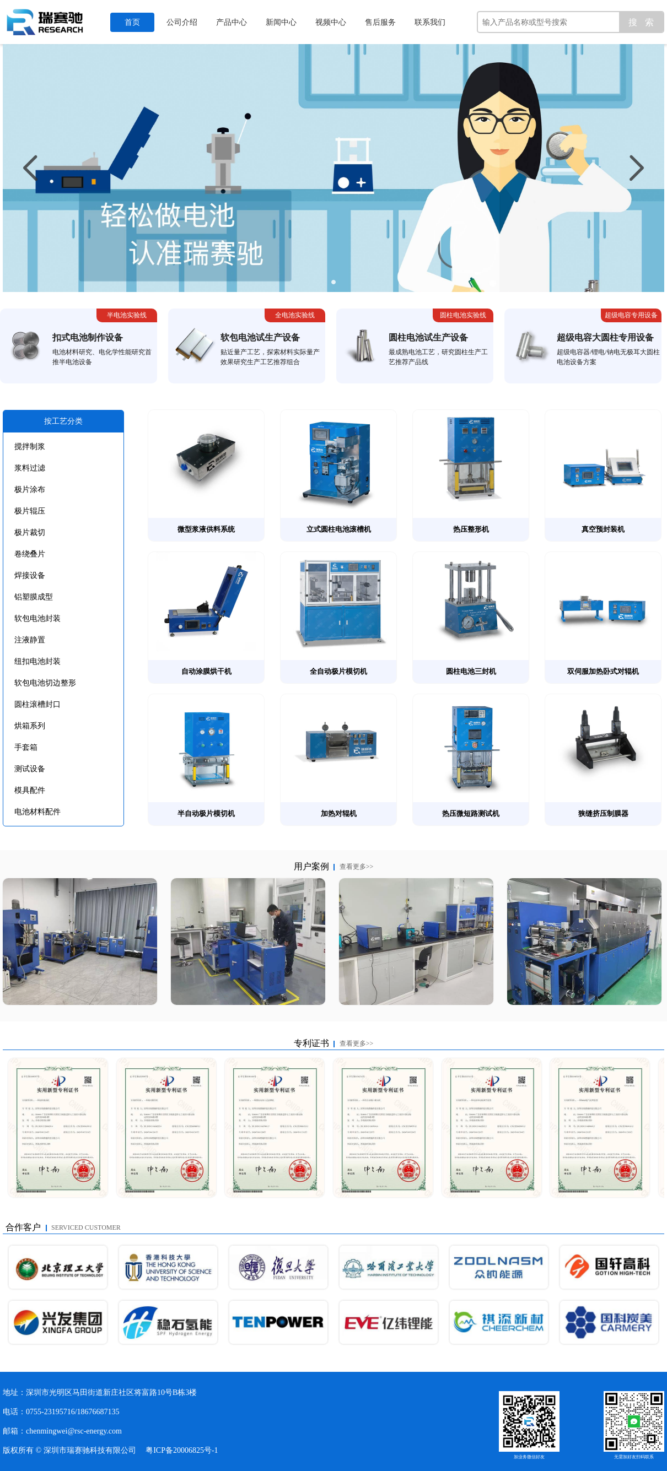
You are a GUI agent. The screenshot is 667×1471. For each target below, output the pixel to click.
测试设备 (29, 769)
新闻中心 (281, 22)
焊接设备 (29, 575)
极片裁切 (29, 532)
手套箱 (25, 747)
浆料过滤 (29, 468)
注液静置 (29, 640)
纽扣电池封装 (37, 661)
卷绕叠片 (29, 554)
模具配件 (29, 790)
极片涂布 (29, 489)
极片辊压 (29, 511)
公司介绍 (181, 22)
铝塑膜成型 (33, 597)
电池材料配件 (37, 812)
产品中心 (231, 22)
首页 (132, 22)
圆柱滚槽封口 (37, 704)
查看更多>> (357, 866)
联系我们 (430, 22)
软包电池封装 (37, 618)
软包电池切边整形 (45, 683)
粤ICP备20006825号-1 (182, 1450)
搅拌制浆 (29, 446)
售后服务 (380, 22)
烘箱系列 (29, 726)
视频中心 (330, 22)
